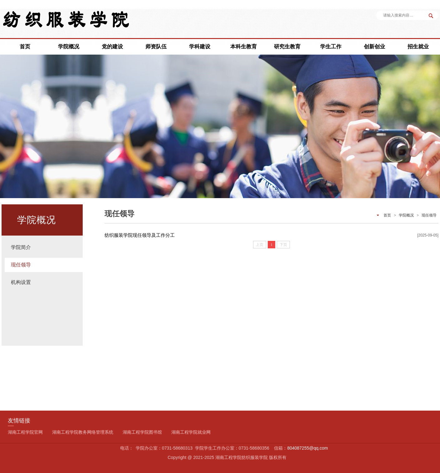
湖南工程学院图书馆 (142, 432)
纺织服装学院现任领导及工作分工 (140, 235)
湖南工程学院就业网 (191, 432)
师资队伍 (156, 47)
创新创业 (374, 47)
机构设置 (21, 282)
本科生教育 (243, 47)
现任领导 (21, 264)
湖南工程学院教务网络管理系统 (82, 432)
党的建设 (112, 47)
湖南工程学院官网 (25, 432)
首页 (25, 47)
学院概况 (68, 47)
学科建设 (199, 47)
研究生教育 (287, 47)
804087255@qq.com (307, 448)
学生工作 (330, 47)
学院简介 (21, 247)
